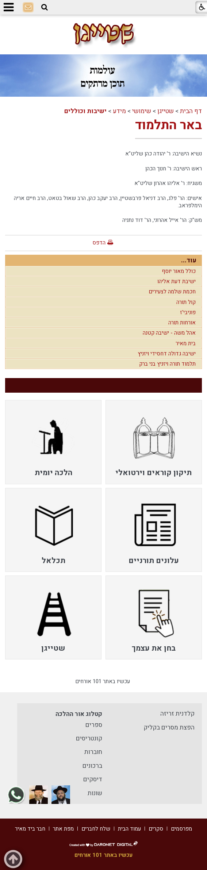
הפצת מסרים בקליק (169, 727)
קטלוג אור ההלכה (78, 714)
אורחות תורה (182, 323)
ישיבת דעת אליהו (176, 281)
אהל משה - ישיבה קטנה (169, 333)
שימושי (141, 111)
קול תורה (186, 302)
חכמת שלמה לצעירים (172, 292)
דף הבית (191, 111)
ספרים (93, 725)
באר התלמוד (168, 125)
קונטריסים (89, 738)
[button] (44, 7)
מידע (119, 111)
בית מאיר (186, 343)
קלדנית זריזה (177, 713)
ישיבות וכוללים (85, 111)
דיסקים (92, 779)
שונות (95, 793)
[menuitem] (154, 442)
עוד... (188, 260)
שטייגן (165, 111)
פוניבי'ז (188, 312)
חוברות (93, 752)
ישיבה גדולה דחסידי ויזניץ (167, 354)
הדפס (99, 243)
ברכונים (92, 765)
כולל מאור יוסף (179, 271)
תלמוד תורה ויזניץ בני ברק (167, 364)
